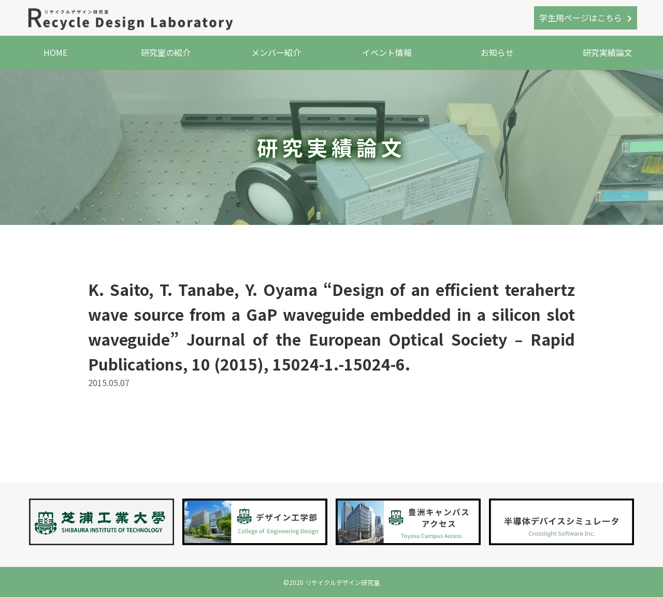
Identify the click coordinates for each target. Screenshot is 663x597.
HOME (55, 52)
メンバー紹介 (276, 52)
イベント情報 (387, 52)
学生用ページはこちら (580, 17)
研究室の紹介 (166, 52)
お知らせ (497, 52)
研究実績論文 (607, 52)
